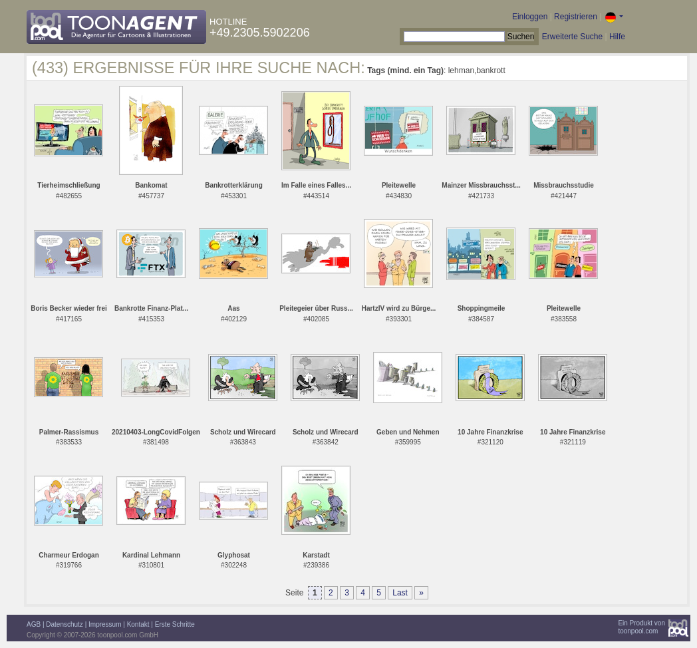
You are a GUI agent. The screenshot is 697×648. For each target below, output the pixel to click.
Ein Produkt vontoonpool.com (641, 627)
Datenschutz (64, 624)
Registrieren (575, 16)
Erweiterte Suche (572, 36)
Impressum (104, 624)
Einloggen (529, 16)
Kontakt (138, 624)
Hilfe (617, 36)
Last (400, 592)
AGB (34, 624)
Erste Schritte (175, 624)
